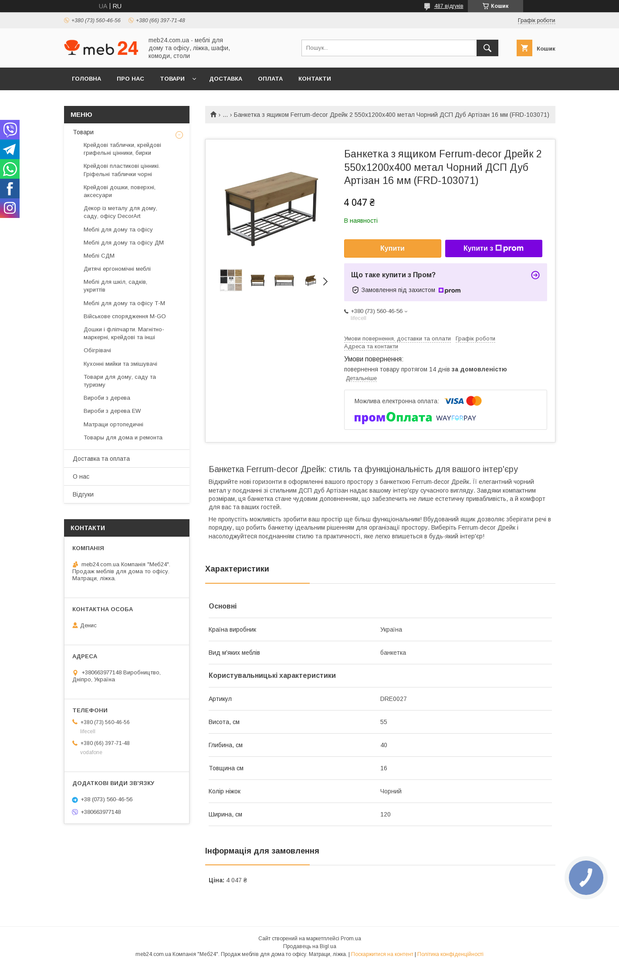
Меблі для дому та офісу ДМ (124, 242)
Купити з (493, 248)
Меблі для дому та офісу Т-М (124, 303)
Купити (392, 248)
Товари (172, 78)
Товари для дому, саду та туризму (120, 381)
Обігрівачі (97, 350)
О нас (81, 476)
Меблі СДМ (99, 255)
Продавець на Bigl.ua (309, 946)
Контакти (314, 78)
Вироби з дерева (107, 398)
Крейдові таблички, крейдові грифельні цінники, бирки (122, 149)
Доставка (225, 78)
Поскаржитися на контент (382, 954)
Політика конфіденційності (450, 954)
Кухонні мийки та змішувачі (120, 364)
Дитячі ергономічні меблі (117, 268)
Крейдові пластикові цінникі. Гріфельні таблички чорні (122, 170)
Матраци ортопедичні (113, 424)
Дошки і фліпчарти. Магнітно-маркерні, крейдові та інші (124, 333)
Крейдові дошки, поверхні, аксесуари (120, 191)
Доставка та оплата (101, 458)
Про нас (130, 78)
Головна (86, 78)
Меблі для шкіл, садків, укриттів (115, 286)
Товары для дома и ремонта (123, 437)
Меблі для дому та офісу (118, 229)
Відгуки (83, 494)
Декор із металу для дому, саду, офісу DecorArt (120, 212)
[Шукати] (487, 48)
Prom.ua (351, 938)
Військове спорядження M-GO (125, 316)
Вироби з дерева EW (112, 411)
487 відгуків (448, 6)
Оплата (270, 78)
